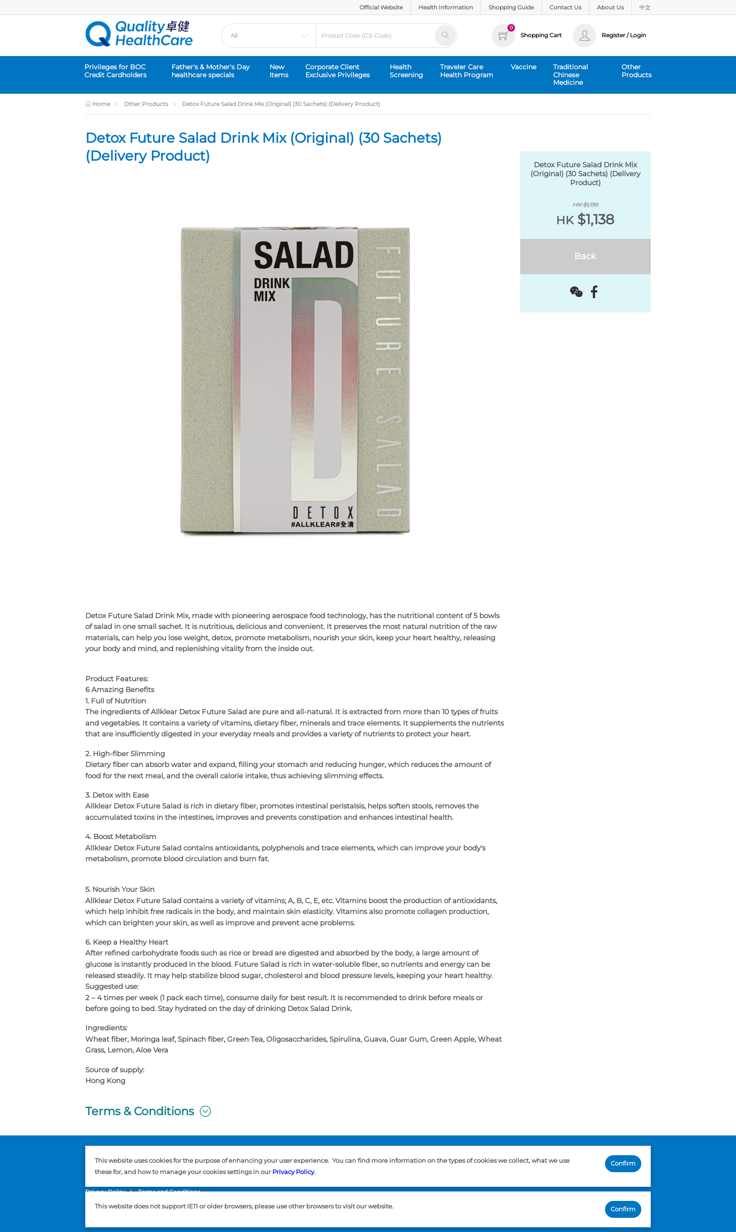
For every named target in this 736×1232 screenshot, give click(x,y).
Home (97, 103)
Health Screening (406, 71)
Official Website (381, 7)
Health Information (445, 7)
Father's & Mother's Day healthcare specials (211, 71)
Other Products (637, 71)
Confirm (623, 1163)
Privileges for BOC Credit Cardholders (115, 71)
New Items (279, 71)
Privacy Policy (293, 1171)
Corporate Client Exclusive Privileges (337, 71)
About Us (610, 7)
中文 (645, 7)
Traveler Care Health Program (466, 71)
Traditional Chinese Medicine (570, 75)
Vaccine (523, 67)
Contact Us (565, 7)
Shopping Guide (511, 7)
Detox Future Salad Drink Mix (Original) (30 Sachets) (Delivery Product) (281, 103)
